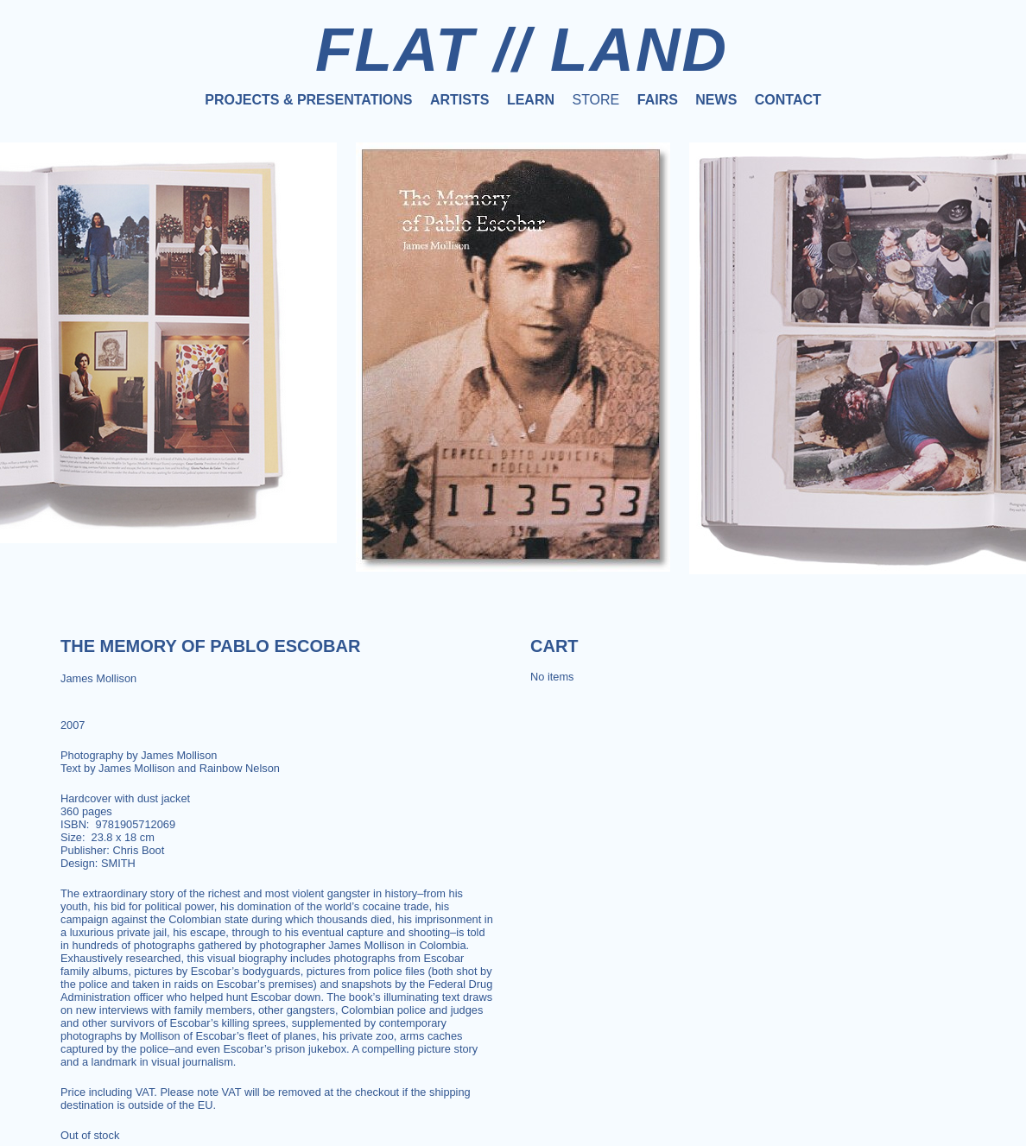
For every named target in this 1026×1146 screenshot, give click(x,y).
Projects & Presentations (308, 99)
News (716, 99)
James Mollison (98, 678)
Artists (459, 99)
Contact (788, 99)
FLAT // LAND (521, 49)
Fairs (657, 99)
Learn (530, 99)
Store (595, 99)
